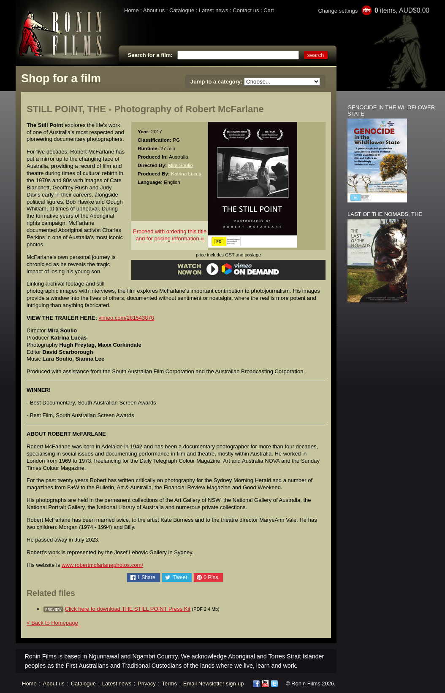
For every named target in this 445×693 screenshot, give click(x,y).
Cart (268, 10)
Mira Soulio (180, 165)
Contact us (246, 10)
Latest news (213, 10)
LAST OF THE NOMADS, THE (384, 214)
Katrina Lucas (186, 173)
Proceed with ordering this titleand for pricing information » (169, 235)
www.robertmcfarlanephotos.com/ (102, 565)
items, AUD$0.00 (401, 10)
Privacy (147, 683)
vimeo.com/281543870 (126, 318)
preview (53, 609)
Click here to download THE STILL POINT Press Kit (127, 609)
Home (131, 10)
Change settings (338, 11)
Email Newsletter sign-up (213, 683)
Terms (169, 683)
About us (154, 10)
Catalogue (181, 10)
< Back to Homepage (52, 623)
